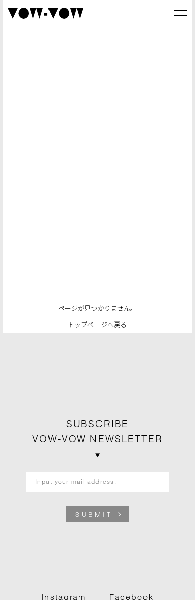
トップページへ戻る (97, 324)
